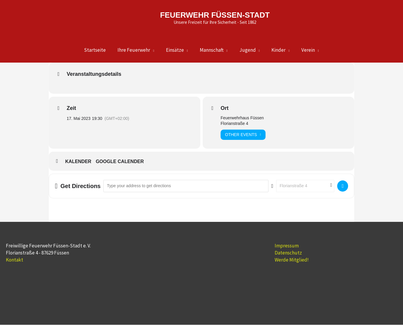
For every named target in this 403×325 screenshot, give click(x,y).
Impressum (287, 246)
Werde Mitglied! (292, 260)
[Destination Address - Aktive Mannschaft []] (305, 186)
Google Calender (120, 161)
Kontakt (14, 260)
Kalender (78, 161)
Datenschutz (288, 253)
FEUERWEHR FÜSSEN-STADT (214, 11)
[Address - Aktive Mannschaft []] (185, 186)
